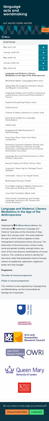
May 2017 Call (9, 47)
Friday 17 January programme (15, 281)
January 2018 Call (11, 52)
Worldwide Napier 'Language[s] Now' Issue (24, 80)
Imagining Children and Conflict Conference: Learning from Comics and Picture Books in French (25, 95)
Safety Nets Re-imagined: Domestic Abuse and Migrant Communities (24, 87)
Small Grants (9, 42)
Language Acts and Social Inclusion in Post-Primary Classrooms (24, 157)
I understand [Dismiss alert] (36, 412)
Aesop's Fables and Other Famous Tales (23, 163)
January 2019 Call (11, 63)
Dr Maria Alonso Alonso (27, 225)
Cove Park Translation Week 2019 (20, 193)
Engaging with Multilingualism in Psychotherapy (20, 131)
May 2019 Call (9, 68)
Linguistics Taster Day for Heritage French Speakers (24, 169)
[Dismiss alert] (46, 405)
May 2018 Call (9, 57)
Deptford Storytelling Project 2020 (20, 102)
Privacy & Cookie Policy (17, 412)
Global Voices (11, 107)
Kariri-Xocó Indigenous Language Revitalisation (20, 119)
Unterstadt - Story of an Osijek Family (22, 175)
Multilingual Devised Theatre (18, 181)
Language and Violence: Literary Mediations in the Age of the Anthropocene (25, 74)
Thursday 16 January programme (16, 275)
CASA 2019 (10, 125)
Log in (45, 30)
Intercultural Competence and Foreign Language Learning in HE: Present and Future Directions (22, 200)
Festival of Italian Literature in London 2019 (24, 112)
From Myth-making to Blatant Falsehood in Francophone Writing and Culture (24, 187)
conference (20, 228)
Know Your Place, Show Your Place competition (20, 138)
